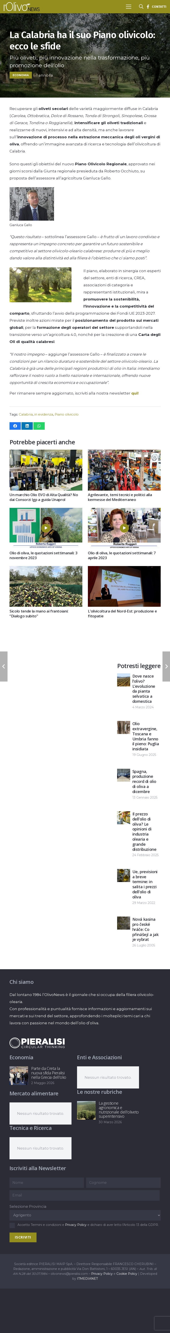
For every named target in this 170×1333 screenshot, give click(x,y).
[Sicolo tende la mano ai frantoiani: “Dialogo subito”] (46, 569)
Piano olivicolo (67, 414)
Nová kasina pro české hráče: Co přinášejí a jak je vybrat (145, 929)
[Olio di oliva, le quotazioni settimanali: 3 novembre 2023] (46, 511)
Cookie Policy (126, 1274)
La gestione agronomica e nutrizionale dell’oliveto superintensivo (119, 1109)
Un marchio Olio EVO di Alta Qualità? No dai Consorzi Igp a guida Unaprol (44, 497)
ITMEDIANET (87, 1279)
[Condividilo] (15, 426)
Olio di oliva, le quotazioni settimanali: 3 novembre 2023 (43, 555)
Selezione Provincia (28, 1206)
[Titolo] (148, 7)
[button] (128, 6)
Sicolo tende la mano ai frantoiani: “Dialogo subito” (39, 613)
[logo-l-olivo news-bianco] (22, 6)
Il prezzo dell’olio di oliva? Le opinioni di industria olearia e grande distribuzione (144, 831)
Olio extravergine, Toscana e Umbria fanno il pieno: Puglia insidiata (145, 736)
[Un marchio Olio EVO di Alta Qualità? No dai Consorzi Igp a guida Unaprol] (46, 453)
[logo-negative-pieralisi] (37, 1043)
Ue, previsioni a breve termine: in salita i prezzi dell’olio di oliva (145, 884)
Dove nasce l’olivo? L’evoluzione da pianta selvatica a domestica (143, 688)
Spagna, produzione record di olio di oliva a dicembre (144, 781)
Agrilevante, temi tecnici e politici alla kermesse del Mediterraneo (120, 497)
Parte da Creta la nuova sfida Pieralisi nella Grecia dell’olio (48, 1073)
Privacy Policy (76, 1225)
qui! (135, 393)
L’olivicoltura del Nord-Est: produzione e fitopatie (122, 613)
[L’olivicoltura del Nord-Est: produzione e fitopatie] (124, 569)
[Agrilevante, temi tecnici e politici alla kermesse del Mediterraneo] (124, 453)
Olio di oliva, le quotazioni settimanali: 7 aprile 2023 (122, 555)
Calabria (26, 414)
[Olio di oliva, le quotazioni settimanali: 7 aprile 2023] (124, 511)
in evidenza (43, 414)
